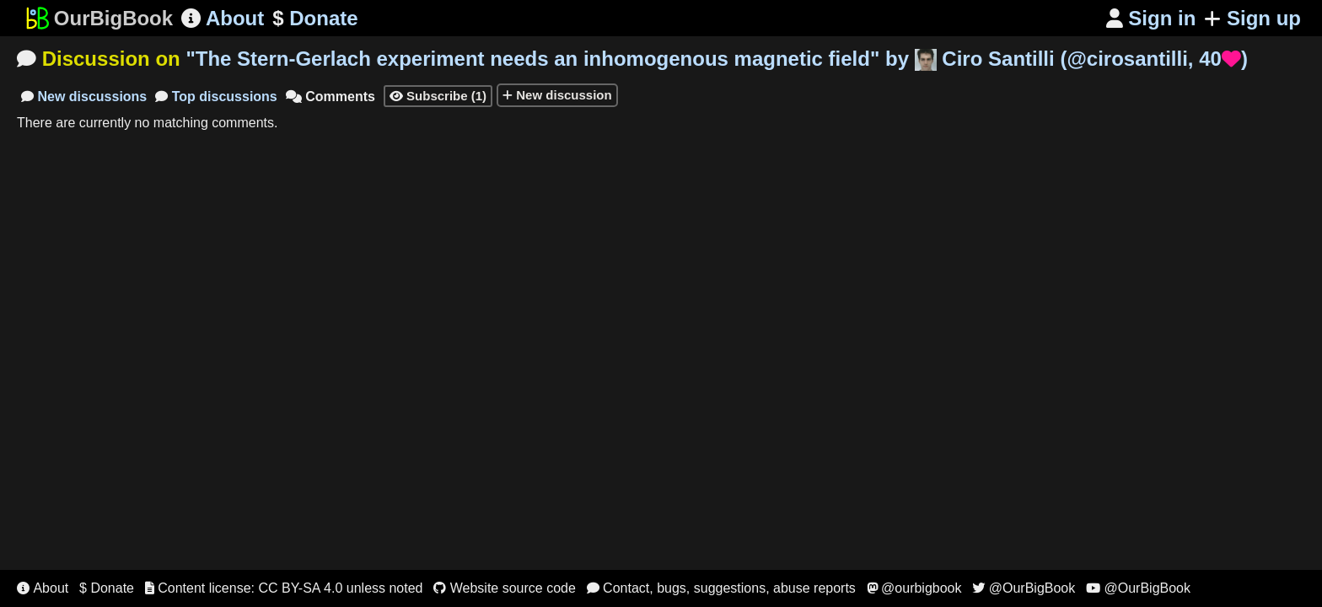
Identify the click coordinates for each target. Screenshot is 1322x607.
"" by (716, 58)
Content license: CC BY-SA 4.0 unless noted (284, 588)
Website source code (504, 588)
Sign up (1252, 18)
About (222, 18)
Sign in (1151, 18)
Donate (314, 18)
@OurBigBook (1023, 588)
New (84, 96)
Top (216, 96)
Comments (330, 96)
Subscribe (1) (438, 96)
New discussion (557, 95)
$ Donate (106, 588)
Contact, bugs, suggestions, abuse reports (721, 588)
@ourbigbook (914, 588)
